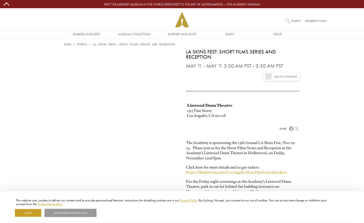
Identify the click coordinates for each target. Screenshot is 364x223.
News (277, 34)
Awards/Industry (86, 34)
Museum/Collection (134, 34)
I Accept (28, 212)
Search (296, 21)
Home (67, 44)
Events (82, 44)
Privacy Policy (188, 200)
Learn (229, 34)
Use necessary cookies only (70, 212)
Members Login (316, 21)
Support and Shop (182, 34)
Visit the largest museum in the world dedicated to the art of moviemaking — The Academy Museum (182, 4)
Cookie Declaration (49, 204)
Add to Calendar (281, 76)
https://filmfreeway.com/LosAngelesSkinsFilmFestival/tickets (236, 172)
